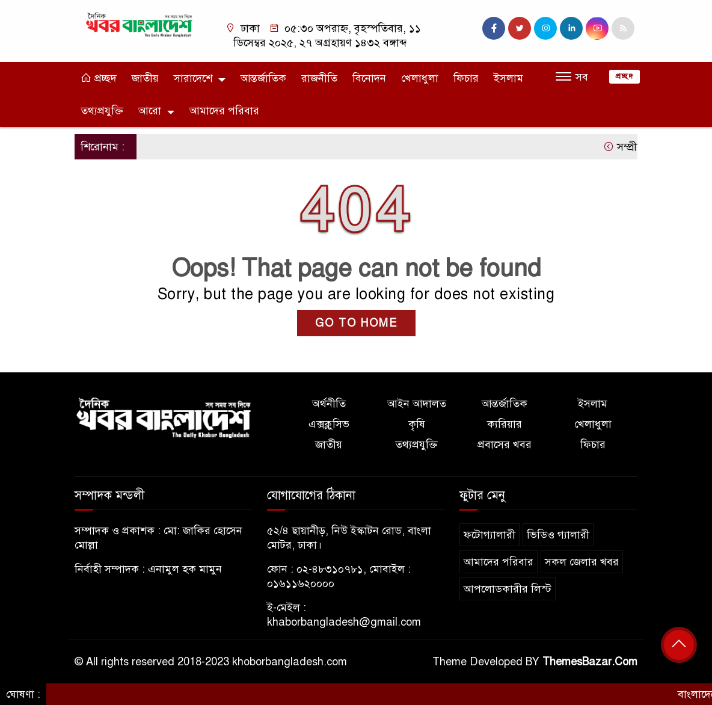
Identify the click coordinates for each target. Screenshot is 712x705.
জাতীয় (145, 78)
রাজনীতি (319, 78)
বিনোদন (369, 78)
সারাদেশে (193, 78)
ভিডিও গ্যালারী (558, 534)
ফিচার (466, 78)
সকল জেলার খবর (582, 561)
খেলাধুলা (419, 78)
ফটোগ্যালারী (489, 534)
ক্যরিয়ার (504, 424)
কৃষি (416, 424)
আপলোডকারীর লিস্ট (507, 589)
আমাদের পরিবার (224, 110)
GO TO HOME (356, 323)
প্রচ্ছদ (99, 78)
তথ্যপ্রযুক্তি (102, 110)
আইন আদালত (416, 403)
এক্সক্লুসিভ (328, 424)
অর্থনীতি (329, 403)
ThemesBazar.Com (589, 661)
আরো (149, 110)
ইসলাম (508, 78)
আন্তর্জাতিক (263, 78)
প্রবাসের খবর (504, 444)
